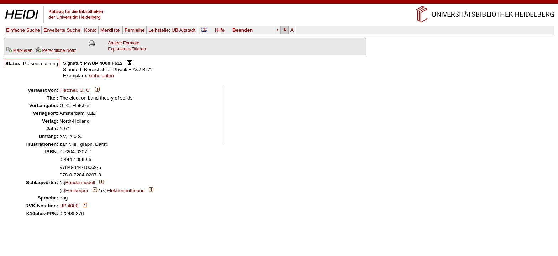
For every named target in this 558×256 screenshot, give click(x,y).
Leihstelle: (171, 30)
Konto (90, 30)
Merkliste (110, 30)
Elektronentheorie (126, 190)
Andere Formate (123, 43)
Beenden (242, 30)
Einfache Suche (23, 30)
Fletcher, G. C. (75, 90)
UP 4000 (69, 205)
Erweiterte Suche (61, 30)
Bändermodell (80, 182)
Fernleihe (135, 30)
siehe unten (101, 75)
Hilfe (220, 30)
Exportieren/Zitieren (127, 49)
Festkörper (76, 190)
